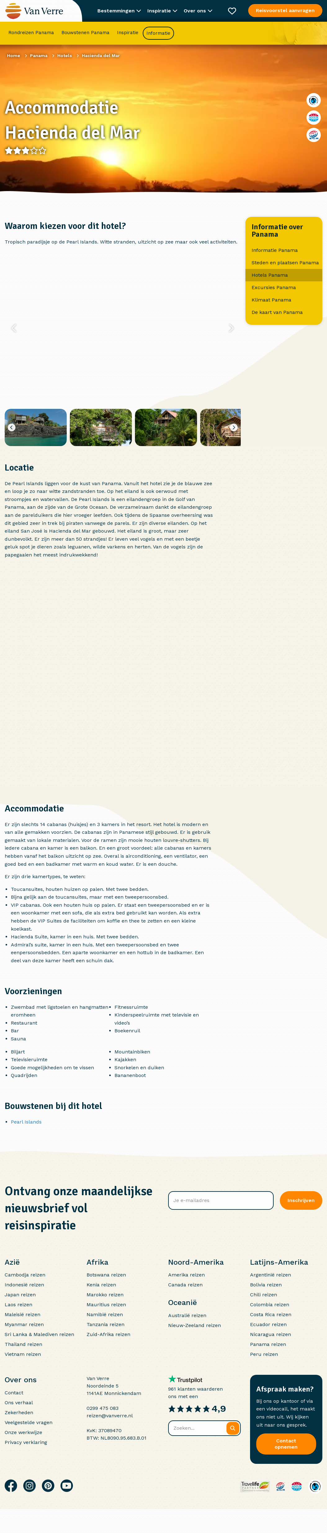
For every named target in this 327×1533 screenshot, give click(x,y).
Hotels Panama (270, 275)
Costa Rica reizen (270, 1314)
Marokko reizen (105, 1295)
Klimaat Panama (271, 300)
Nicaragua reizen (270, 1334)
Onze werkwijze (23, 1432)
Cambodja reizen (25, 1275)
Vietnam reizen (23, 1354)
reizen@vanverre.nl (110, 1416)
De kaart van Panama (277, 312)
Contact (14, 1393)
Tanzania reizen (105, 1324)
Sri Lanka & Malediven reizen (39, 1334)
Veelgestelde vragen (28, 1422)
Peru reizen (264, 1354)
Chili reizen (263, 1295)
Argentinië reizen (270, 1275)
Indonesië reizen (24, 1285)
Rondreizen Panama (31, 32)
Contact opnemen (286, 1444)
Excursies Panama (274, 287)
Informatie (158, 33)
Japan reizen (20, 1295)
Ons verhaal (19, 1403)
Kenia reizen (101, 1285)
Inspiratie (127, 32)
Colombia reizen (269, 1304)
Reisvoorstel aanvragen (285, 10)
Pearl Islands (26, 1122)
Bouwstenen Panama (85, 32)
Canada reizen (185, 1285)
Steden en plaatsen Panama (285, 263)
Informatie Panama (275, 250)
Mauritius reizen (106, 1304)
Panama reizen (268, 1344)
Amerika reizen (186, 1275)
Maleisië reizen (22, 1314)
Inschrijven (301, 1200)
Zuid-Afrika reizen (108, 1334)
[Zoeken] (232, 1428)
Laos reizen (18, 1304)
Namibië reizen (105, 1314)
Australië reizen (187, 1315)
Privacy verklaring (26, 1442)
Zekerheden (19, 1412)
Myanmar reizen (24, 1324)
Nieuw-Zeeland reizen (194, 1325)
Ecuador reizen (268, 1324)
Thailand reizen (23, 1344)
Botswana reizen (106, 1275)
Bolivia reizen (266, 1285)
